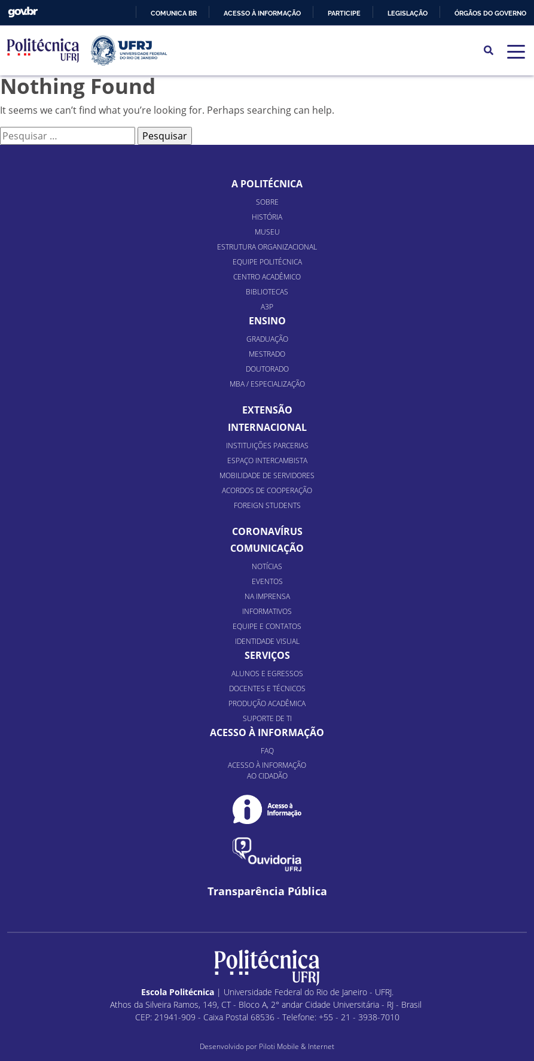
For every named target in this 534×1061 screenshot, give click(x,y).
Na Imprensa (267, 596)
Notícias (267, 566)
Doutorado (267, 369)
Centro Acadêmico (267, 277)
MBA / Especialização (267, 384)
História (267, 217)
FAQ (267, 751)
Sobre (267, 202)
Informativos (267, 611)
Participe (344, 13)
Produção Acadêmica (267, 703)
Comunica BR (174, 13)
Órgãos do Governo (490, 13)
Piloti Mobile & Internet (296, 1046)
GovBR (23, 12)
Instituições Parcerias (267, 445)
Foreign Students (267, 505)
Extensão (267, 410)
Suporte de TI (267, 718)
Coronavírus (267, 531)
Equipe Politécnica (267, 262)
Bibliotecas (267, 292)
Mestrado (267, 354)
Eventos (267, 581)
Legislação (407, 13)
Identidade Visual (267, 641)
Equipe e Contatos (267, 626)
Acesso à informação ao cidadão (267, 770)
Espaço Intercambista (267, 460)
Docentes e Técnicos (267, 688)
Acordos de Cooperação (267, 490)
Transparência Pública (267, 891)
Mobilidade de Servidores (267, 475)
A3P (267, 307)
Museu (267, 232)
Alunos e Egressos (267, 673)
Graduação (267, 339)
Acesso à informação (262, 13)
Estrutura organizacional (267, 247)
